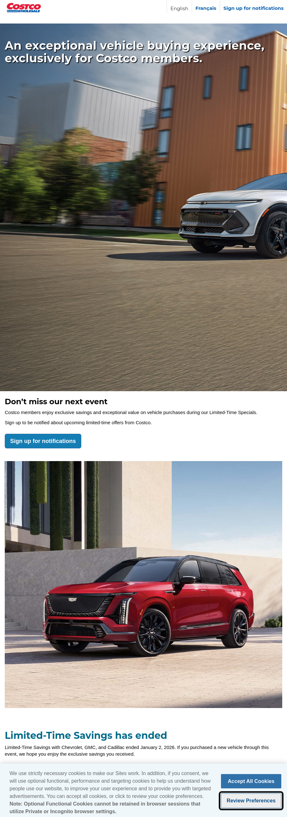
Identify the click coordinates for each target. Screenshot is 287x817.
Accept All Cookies (251, 783)
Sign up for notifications (43, 441)
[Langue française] (206, 6)
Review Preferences (251, 802)
